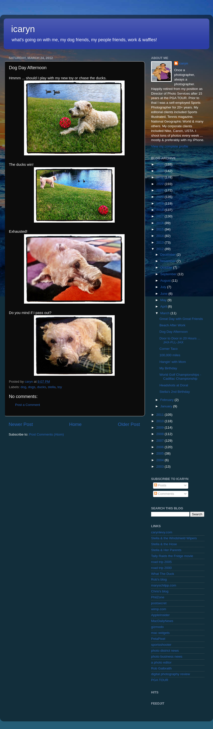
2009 (160, 427)
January (166, 406)
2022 (160, 184)
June (164, 293)
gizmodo (157, 627)
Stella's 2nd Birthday (175, 392)
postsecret (158, 603)
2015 (160, 229)
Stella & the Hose (164, 544)
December (168, 254)
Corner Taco (169, 349)
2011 (160, 415)
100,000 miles (170, 355)
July (163, 287)
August (166, 280)
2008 (160, 434)
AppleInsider (160, 615)
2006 (160, 447)
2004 (160, 460)
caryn (183, 63)
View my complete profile (169, 146)
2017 (160, 216)
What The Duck (162, 574)
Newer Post (21, 424)
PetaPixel (158, 639)
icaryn (23, 29)
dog (23, 387)
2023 (160, 177)
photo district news (165, 650)
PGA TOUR (159, 680)
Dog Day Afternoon (174, 331)
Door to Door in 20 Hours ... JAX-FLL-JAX (180, 340)
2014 (160, 236)
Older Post (129, 424)
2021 (160, 190)
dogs (31, 387)
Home (75, 424)
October (166, 267)
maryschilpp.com (163, 585)
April (164, 306)
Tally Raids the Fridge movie (172, 556)
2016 (160, 223)
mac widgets (160, 633)
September (169, 274)
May (163, 300)
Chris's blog (159, 591)
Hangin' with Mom (173, 362)
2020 (160, 197)
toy (59, 387)
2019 (160, 203)
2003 (160, 466)
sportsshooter (161, 644)
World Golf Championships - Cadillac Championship (180, 376)
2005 (160, 453)
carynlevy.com (161, 532)
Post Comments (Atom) (46, 434)
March (165, 313)
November (168, 261)
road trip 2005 (161, 562)
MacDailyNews (162, 621)
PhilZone (157, 597)
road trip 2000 (161, 568)
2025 (160, 164)
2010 (160, 421)
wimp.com (158, 609)
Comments (164, 494)
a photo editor (161, 662)
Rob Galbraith (161, 668)
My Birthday (168, 368)
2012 (160, 249)
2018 (160, 210)
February (167, 400)
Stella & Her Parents (166, 550)
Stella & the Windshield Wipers (174, 538)
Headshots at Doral (174, 385)
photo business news (166, 656)
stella (52, 387)
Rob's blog (159, 579)
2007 (160, 440)
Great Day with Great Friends (181, 319)
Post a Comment (27, 405)
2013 (160, 242)
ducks (41, 387)
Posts (160, 485)
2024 (160, 171)
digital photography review (170, 674)
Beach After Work (173, 325)
